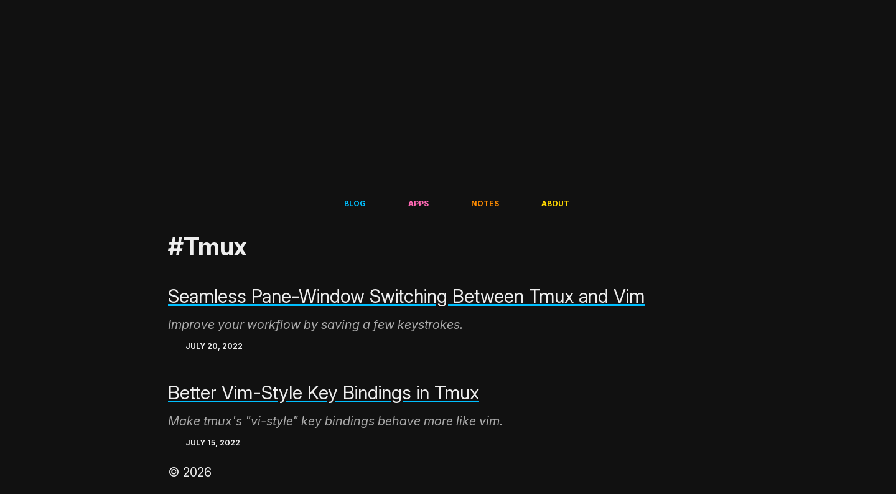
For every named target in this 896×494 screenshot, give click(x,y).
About (555, 203)
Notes (485, 203)
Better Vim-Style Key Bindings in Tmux (323, 392)
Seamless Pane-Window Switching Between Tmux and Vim (406, 296)
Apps (418, 203)
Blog (355, 203)
